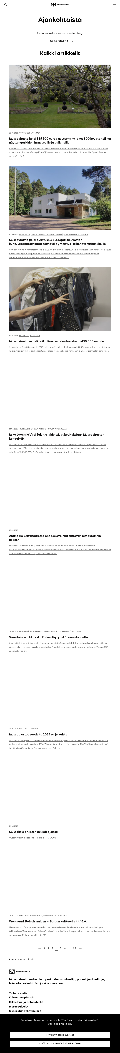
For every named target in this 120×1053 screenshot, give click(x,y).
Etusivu (13, 960)
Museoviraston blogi (70, 33)
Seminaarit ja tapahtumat (55, 916)
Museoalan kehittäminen (25, 1011)
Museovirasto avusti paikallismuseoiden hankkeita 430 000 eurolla (56, 341)
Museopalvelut (18, 1007)
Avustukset (24, 133)
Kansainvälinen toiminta (76, 234)
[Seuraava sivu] (80, 949)
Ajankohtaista (28, 960)
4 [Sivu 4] (56, 948)
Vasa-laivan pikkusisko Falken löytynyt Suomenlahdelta (48, 637)
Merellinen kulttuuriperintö (57, 632)
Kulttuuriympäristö (21, 998)
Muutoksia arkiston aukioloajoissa (33, 832)
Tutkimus (76, 632)
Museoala (35, 133)
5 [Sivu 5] (60, 948)
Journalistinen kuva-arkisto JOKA (35, 429)
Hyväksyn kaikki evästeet (60, 1035)
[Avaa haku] (6, 5)
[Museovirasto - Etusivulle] (60, 5)
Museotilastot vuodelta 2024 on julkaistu (38, 734)
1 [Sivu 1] (44, 948)
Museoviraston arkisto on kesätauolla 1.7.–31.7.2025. (33, 838)
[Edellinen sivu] (40, 949)
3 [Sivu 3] (52, 948)
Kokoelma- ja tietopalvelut (26, 1002)
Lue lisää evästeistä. (60, 1024)
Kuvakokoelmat (60, 429)
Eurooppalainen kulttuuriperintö (47, 234)
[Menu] (114, 5)
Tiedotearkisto (46, 33)
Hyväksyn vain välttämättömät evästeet (60, 1044)
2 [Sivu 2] (48, 948)
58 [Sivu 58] (74, 948)
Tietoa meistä (18, 993)
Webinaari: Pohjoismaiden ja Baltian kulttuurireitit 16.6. (48, 921)
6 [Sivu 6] (65, 948)
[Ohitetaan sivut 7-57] (69, 949)
